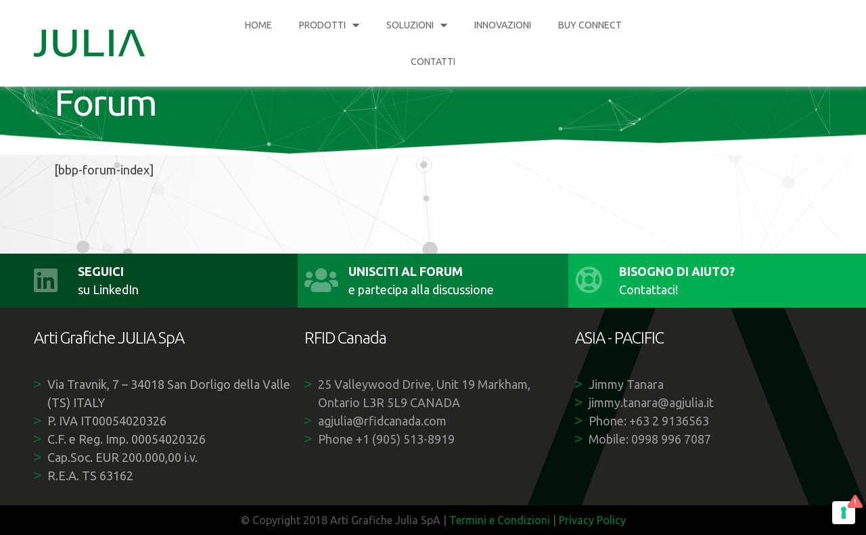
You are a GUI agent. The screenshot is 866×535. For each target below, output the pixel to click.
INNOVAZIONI (502, 25)
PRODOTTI (329, 25)
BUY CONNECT (590, 25)
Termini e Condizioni (499, 520)
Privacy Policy (592, 520)
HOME (258, 25)
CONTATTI (433, 61)
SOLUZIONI (416, 25)
